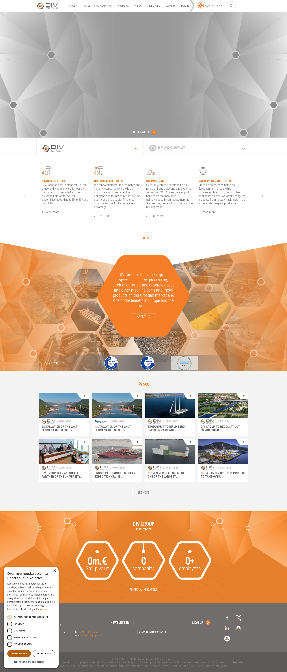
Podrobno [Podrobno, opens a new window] (41, 609)
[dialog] (31, 617)
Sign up (197, 622)
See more (143, 492)
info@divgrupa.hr (91, 635)
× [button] (54, 570)
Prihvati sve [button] (19, 653)
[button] (31, 662)
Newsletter (120, 622)
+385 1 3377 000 (88, 631)
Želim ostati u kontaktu (152, 632)
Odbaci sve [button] (44, 653)
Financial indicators (143, 589)
